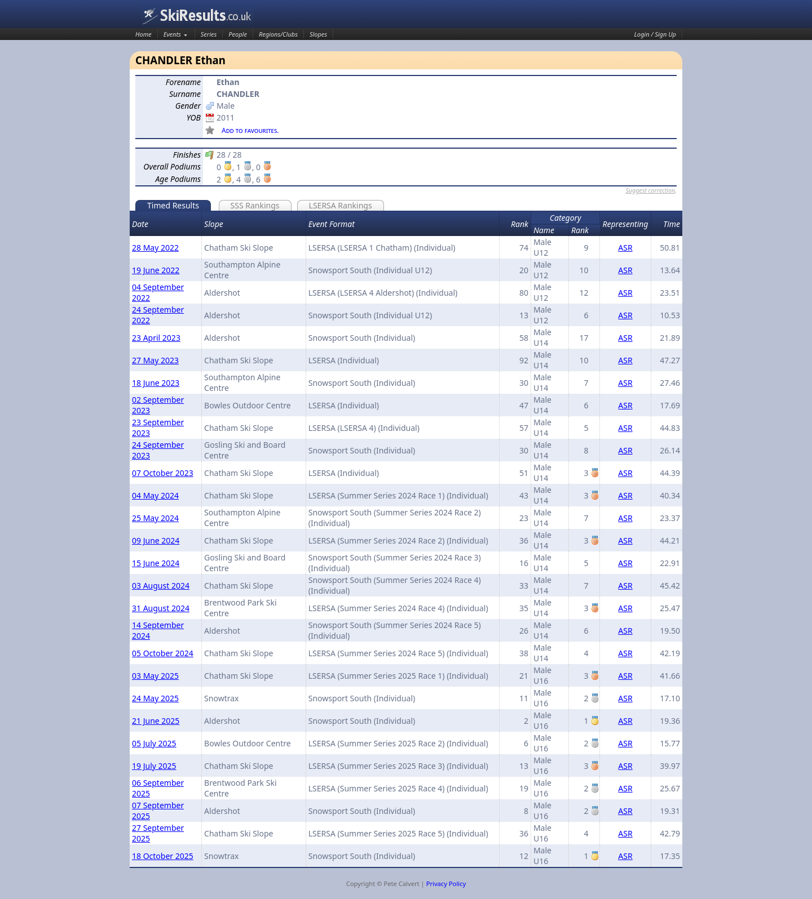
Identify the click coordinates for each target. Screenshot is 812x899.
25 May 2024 (155, 518)
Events (172, 34)
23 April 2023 (156, 337)
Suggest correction (650, 190)
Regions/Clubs (278, 34)
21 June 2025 (155, 720)
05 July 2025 (154, 743)
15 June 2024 (155, 563)
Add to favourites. (250, 130)
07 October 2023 (162, 473)
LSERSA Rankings (340, 205)
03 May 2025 (155, 675)
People (237, 34)
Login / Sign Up (655, 34)
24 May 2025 (155, 698)
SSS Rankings (255, 205)
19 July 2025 (154, 765)
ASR (625, 247)
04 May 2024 (155, 495)
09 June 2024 (155, 540)
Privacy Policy (446, 883)
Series (209, 34)
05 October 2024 (162, 653)
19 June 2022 (155, 270)
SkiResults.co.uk (197, 15)
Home (143, 34)
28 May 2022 (155, 247)
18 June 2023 (155, 382)
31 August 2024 (160, 608)
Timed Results (173, 205)
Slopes (318, 34)
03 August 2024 (160, 585)
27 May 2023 (155, 360)
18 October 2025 (162, 856)
